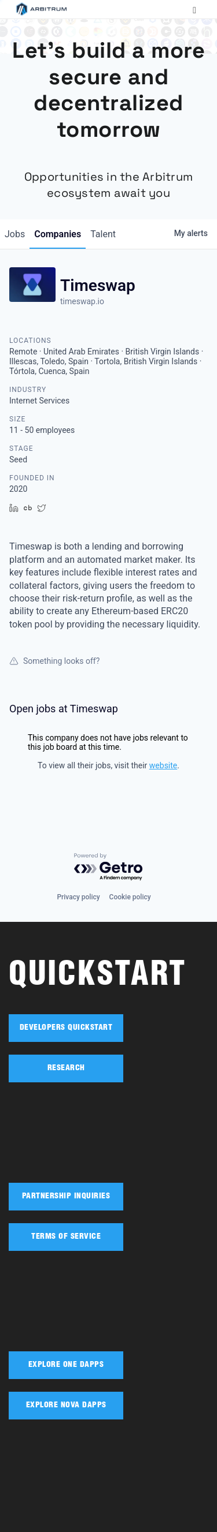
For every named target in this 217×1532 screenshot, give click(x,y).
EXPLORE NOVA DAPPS (66, 1406)
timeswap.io (82, 301)
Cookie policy (130, 897)
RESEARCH (66, 1068)
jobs (15, 234)
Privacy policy (78, 897)
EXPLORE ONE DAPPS (66, 1365)
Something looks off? (54, 661)
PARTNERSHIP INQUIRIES (66, 1197)
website (163, 765)
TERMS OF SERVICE (66, 1237)
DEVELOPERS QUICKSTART (66, 1028)
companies (57, 234)
